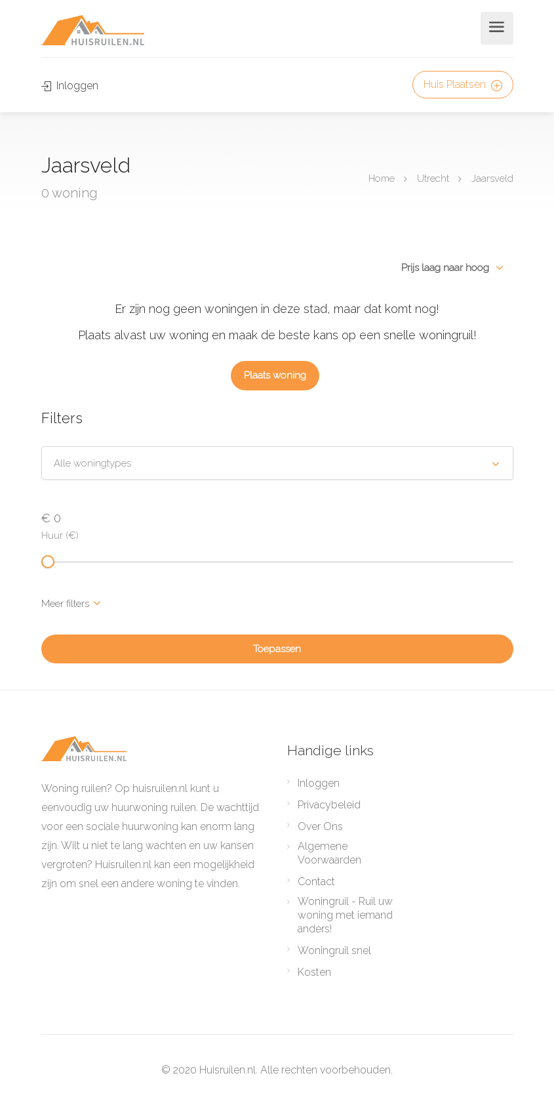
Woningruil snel (334, 950)
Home (381, 178)
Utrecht (433, 178)
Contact (316, 881)
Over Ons (320, 826)
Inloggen (69, 85)
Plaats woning (275, 375)
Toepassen (277, 649)
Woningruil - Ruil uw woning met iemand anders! (345, 915)
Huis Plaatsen (463, 84)
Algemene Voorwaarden (329, 853)
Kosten (314, 972)
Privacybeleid (329, 805)
